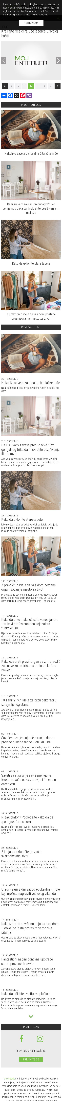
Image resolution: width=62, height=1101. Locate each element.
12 (31, 85)
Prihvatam (31, 23)
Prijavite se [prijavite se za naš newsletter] (31, 1059)
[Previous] (3, 60)
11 (24, 85)
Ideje (15, 378)
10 (18, 85)
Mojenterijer (10, 1078)
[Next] (58, 60)
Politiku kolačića (39, 14)
